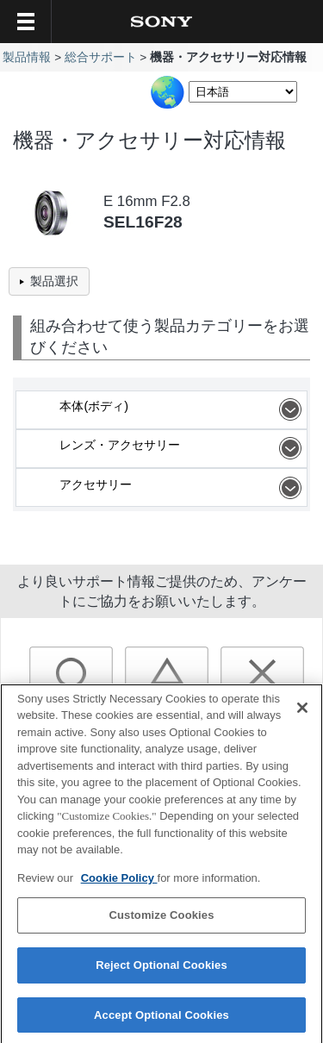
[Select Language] (243, 92)
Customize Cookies (161, 921)
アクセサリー (183, 488)
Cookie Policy (119, 883)
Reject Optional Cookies (161, 971)
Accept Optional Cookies (161, 1021)
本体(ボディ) (183, 409)
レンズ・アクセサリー (183, 448)
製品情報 (27, 57)
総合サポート (101, 57)
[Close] (302, 714)
